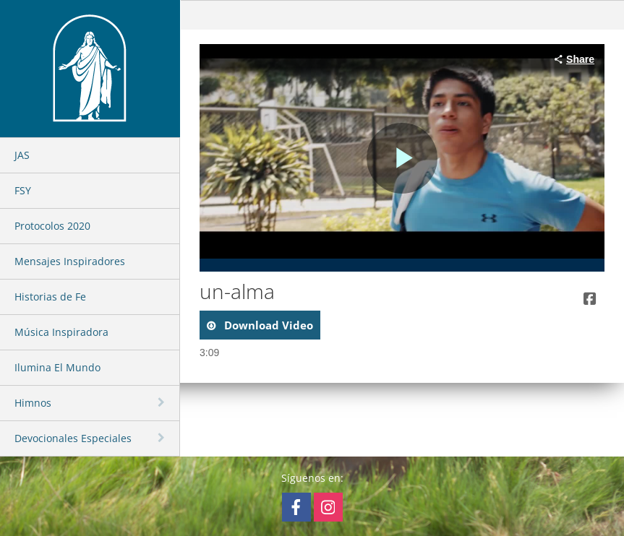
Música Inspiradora (61, 332)
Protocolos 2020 (52, 226)
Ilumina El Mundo (57, 367)
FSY (22, 190)
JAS (22, 155)
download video (267, 325)
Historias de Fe (50, 296)
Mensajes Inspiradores (69, 261)
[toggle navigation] (163, 402)
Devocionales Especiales (73, 438)
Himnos (32, 403)
